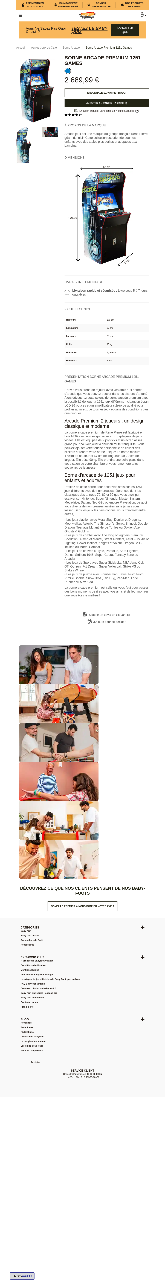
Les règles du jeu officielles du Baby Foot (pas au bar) (50, 979)
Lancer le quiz (125, 30)
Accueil (20, 47)
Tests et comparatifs (32, 1050)
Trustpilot (35, 1062)
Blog (25, 1019)
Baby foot (26, 931)
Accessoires (27, 944)
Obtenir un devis (109, 614)
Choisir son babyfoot (32, 1036)
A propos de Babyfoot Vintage (37, 960)
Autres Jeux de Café (32, 940)
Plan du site (27, 1006)
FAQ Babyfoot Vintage (33, 983)
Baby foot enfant (30, 935)
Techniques (27, 1027)
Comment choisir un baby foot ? (38, 988)
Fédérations (27, 1032)
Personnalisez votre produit (107, 92)
